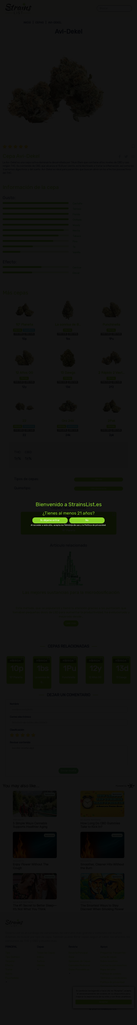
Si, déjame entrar (50, 520)
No (86, 520)
